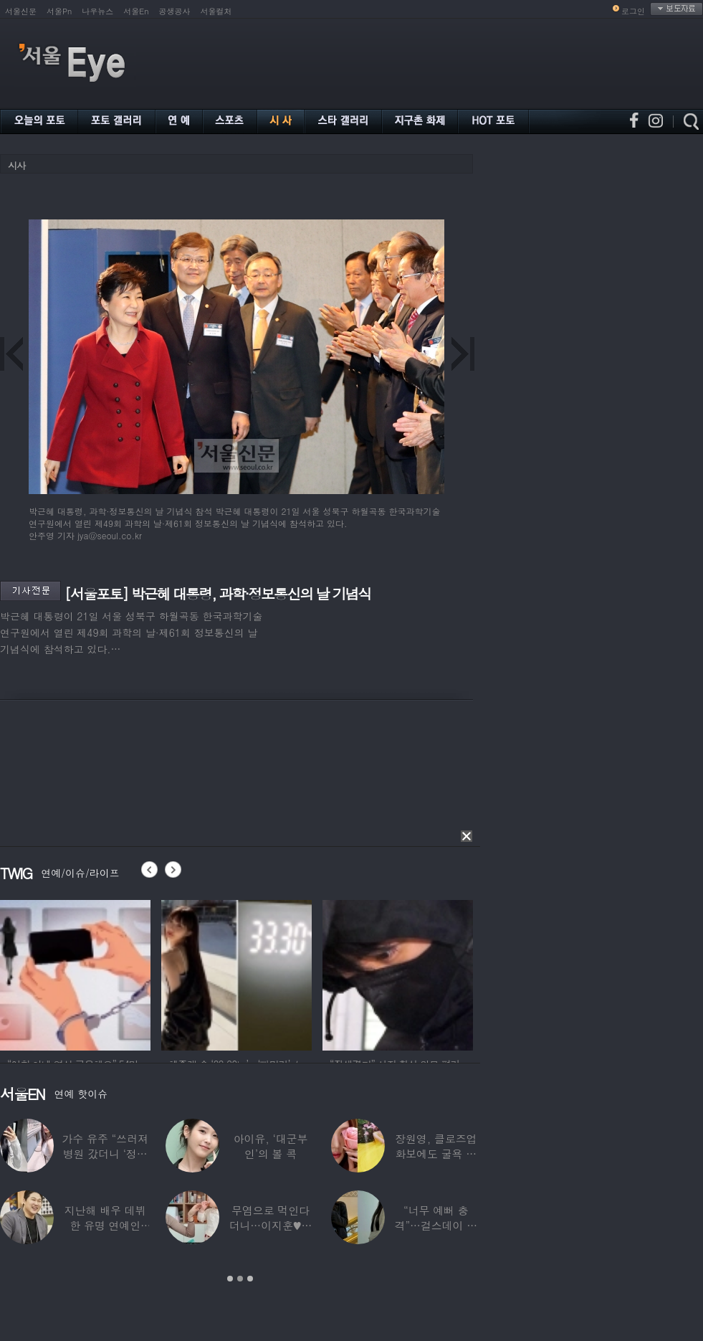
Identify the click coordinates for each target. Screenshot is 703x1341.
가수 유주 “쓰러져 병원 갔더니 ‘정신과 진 (105, 1153)
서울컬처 (216, 11)
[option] (75, 973)
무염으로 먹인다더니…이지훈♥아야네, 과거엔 (270, 1225)
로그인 (633, 11)
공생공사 (175, 11)
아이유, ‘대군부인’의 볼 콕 (271, 1146)
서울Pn (59, 11)
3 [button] (250, 1278)
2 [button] (240, 1278)
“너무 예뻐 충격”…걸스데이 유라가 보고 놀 (436, 1225)
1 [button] (230, 1278)
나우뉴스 (97, 11)
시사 (16, 165)
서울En (135, 11)
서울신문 (21, 11)
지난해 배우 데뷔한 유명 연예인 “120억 (105, 1225)
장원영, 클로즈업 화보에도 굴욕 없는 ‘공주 (436, 1153)
